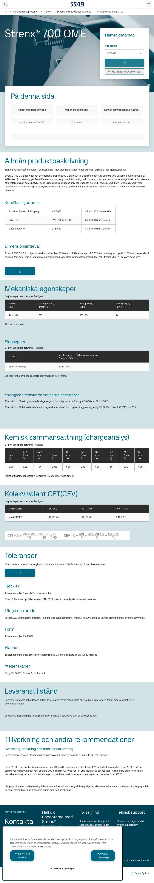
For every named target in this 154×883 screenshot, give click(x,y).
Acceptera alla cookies (36, 857)
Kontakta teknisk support (133, 860)
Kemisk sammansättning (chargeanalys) (123, 109)
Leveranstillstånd (122, 122)
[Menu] (149, 4)
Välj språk (111, 45)
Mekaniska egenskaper (77, 109)
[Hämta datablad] (124, 63)
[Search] (5, 4)
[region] (62, 855)
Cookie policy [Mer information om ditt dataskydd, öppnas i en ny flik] (44, 850)
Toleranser (77, 122)
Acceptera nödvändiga (89, 857)
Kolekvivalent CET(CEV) (32, 122)
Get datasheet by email (124, 71)
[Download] (20, 271)
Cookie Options (140, 873)
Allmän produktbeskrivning (32, 109)
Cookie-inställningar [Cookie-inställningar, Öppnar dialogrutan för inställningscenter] (62, 868)
